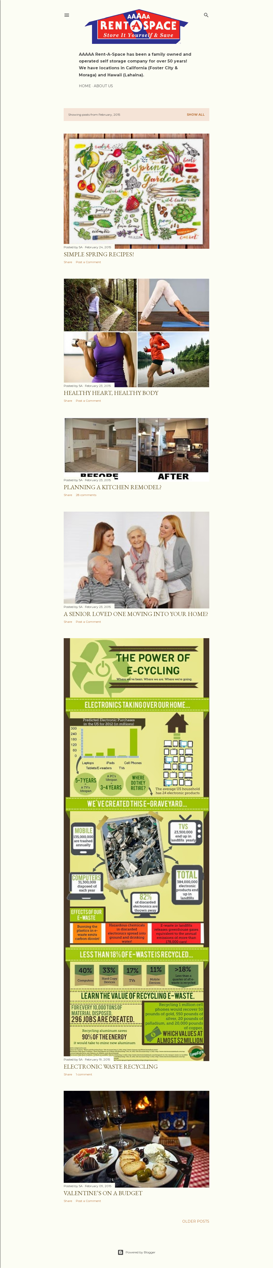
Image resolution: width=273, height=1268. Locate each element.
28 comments (86, 495)
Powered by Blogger (136, 1252)
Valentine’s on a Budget (103, 1193)
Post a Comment (88, 262)
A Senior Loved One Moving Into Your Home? (136, 614)
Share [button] (68, 262)
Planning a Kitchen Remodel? (113, 487)
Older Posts (195, 1221)
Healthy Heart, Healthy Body (111, 393)
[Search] (206, 14)
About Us (103, 86)
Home (85, 86)
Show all (196, 114)
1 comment (84, 1074)
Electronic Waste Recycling (111, 1066)
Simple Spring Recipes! (99, 254)
